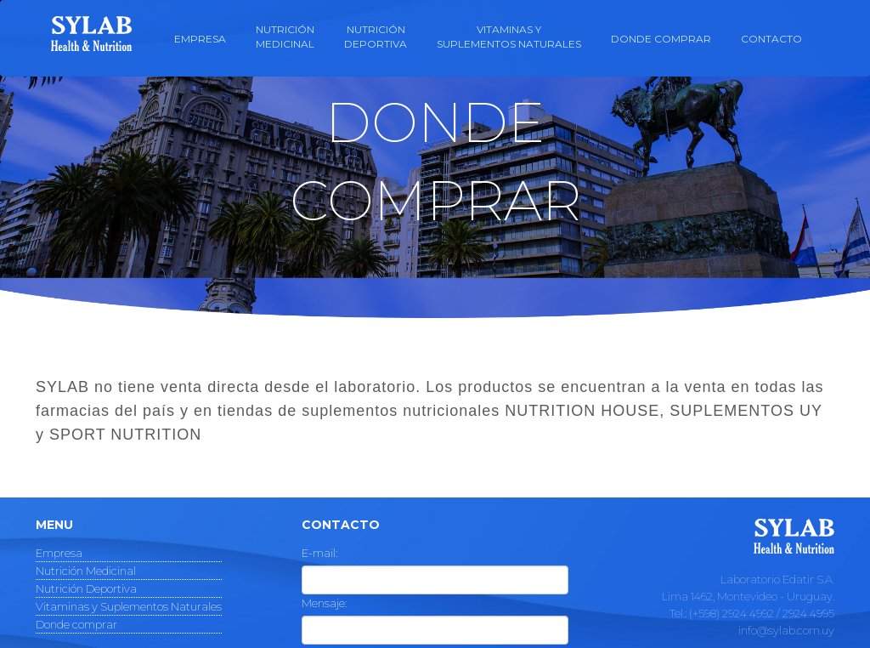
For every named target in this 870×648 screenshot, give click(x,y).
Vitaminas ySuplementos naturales (509, 36)
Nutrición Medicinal (86, 570)
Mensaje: (324, 603)
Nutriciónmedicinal (285, 36)
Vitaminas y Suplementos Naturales (129, 606)
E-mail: (319, 553)
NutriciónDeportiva (375, 36)
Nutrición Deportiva (86, 588)
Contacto (771, 38)
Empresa (200, 38)
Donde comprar (661, 38)
